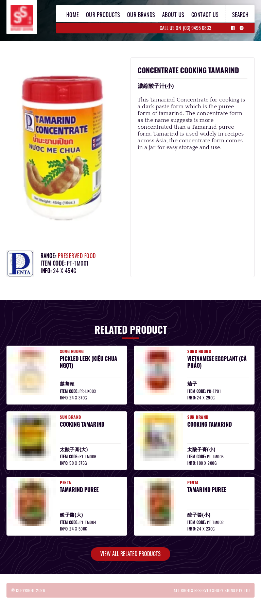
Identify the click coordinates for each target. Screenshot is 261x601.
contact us (205, 15)
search (240, 15)
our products (103, 15)
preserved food (77, 256)
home (72, 15)
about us (173, 15)
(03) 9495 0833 (197, 28)
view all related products (130, 554)
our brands (141, 15)
